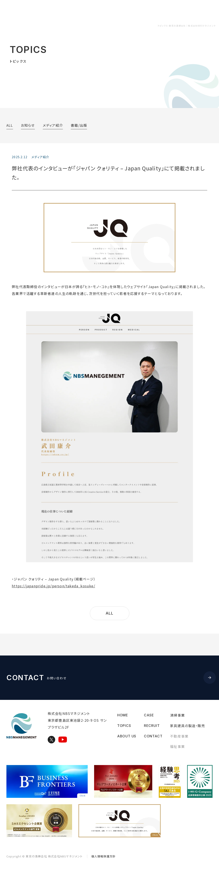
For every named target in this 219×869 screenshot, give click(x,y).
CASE (153, 11)
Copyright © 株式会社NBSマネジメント (44, 856)
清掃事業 (177, 715)
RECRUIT (174, 11)
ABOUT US (100, 11)
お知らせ (28, 125)
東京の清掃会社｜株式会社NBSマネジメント (41, 11)
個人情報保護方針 (103, 856)
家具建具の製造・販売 (187, 725)
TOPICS (75, 11)
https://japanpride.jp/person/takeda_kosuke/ (53, 585)
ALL (9, 125)
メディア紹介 (53, 125)
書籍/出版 (79, 125)
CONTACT (199, 11)
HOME (122, 715)
